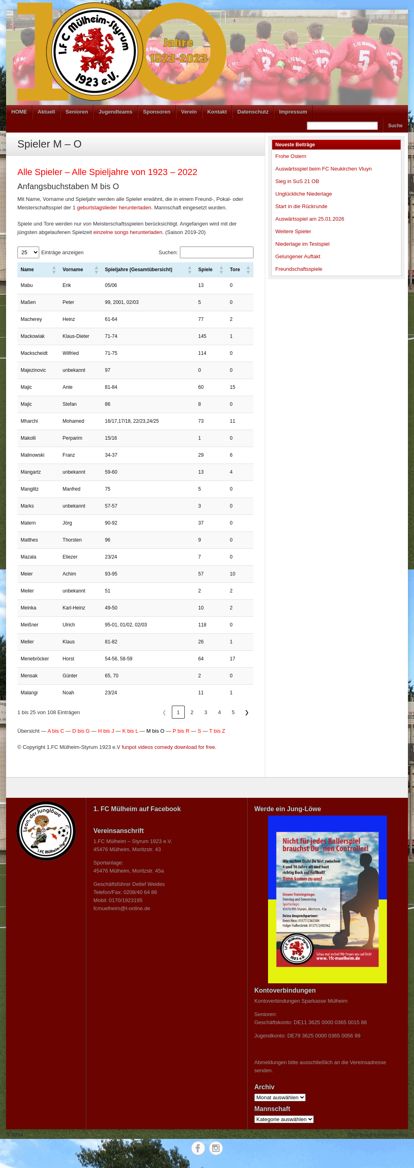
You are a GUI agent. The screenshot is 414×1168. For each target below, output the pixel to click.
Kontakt (217, 112)
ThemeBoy (394, 1135)
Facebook (198, 1148)
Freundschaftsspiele (298, 269)
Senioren (76, 112)
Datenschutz (252, 112)
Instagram (216, 1148)
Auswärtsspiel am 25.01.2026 (309, 219)
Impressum (293, 112)
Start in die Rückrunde (301, 206)
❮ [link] (164, 712)
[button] (53, 269)
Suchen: (168, 252)
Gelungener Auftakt (297, 256)
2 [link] (191, 712)
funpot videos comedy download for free (168, 747)
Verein (189, 112)
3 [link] (205, 712)
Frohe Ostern (290, 156)
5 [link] (233, 712)
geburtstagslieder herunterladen (114, 208)
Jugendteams (116, 112)
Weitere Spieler (293, 231)
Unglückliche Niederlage (303, 194)
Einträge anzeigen (62, 252)
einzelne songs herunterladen (128, 232)
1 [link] (178, 712)
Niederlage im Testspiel (302, 244)
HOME (19, 112)
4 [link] (219, 712)
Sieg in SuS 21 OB (297, 181)
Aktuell (46, 112)
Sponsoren (157, 112)
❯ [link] (247, 712)
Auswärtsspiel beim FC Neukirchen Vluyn (323, 169)
